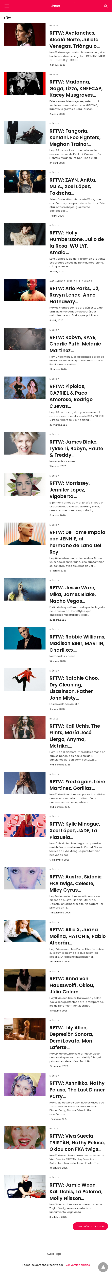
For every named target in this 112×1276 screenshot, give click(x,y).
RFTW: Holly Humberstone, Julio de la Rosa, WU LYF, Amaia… (76, 243)
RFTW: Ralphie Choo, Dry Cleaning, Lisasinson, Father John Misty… (74, 688)
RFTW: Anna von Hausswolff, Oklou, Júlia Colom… (71, 985)
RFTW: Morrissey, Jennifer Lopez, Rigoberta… (69, 490)
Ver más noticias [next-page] (89, 1226)
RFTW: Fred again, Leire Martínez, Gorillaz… (77, 785)
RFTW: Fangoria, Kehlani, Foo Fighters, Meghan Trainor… (75, 137)
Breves (54, 25)
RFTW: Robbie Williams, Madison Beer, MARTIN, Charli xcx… (77, 643)
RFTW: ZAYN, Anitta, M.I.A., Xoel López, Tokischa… (72, 186)
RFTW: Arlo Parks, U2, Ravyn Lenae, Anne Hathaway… (74, 295)
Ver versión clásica (77, 1265)
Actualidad (57, 281)
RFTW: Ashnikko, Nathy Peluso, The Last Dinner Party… (77, 1090)
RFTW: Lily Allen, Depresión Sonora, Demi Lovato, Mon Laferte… (71, 1037)
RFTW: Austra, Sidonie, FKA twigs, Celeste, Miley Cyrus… (76, 883)
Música (54, 123)
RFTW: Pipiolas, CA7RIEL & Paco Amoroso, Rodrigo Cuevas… (71, 396)
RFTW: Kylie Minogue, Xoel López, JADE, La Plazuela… (74, 830)
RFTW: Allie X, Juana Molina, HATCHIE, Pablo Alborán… (77, 936)
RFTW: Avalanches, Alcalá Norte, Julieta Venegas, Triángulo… (74, 39)
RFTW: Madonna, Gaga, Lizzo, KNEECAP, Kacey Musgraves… (76, 88)
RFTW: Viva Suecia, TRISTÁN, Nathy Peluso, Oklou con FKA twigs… (77, 1142)
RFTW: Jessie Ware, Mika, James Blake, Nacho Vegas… (72, 594)
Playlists (85, 281)
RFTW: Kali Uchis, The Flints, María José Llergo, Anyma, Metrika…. (74, 736)
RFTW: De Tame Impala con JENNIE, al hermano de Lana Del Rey (77, 542)
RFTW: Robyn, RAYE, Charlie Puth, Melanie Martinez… (75, 344)
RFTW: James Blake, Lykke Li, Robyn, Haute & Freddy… (76, 448)
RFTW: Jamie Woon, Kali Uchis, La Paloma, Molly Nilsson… (76, 1191)
